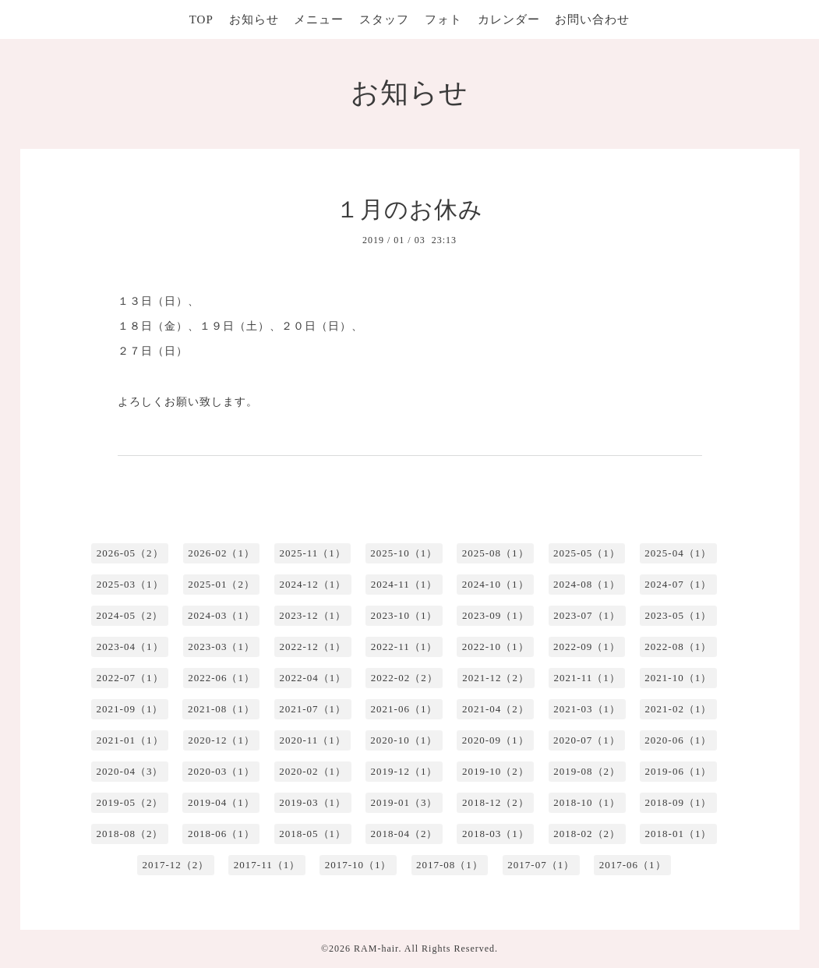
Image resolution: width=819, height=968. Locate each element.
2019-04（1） (221, 802)
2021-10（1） (677, 678)
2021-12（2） (495, 678)
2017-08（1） (449, 865)
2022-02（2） (404, 678)
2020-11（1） (312, 740)
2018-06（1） (221, 833)
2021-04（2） (495, 709)
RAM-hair (376, 948)
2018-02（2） (586, 833)
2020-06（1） (677, 740)
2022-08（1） (677, 646)
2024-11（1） (404, 584)
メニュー (319, 19)
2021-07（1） (312, 709)
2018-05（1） (312, 833)
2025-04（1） (677, 553)
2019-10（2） (495, 771)
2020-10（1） (403, 740)
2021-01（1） (130, 740)
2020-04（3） (130, 771)
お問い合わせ (592, 19)
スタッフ (384, 19)
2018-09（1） (678, 802)
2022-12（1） (312, 646)
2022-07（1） (130, 678)
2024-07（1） (677, 584)
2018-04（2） (404, 833)
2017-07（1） (540, 865)
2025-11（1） (312, 553)
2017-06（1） (632, 865)
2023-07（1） (586, 615)
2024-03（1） (221, 615)
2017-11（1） (267, 865)
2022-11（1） (404, 646)
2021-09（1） (130, 709)
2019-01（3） (404, 802)
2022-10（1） (495, 646)
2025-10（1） (403, 553)
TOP (201, 19)
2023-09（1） (495, 615)
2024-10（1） (495, 584)
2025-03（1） (130, 584)
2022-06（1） (221, 678)
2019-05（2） (130, 802)
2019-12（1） (404, 771)
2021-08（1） (221, 709)
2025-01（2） (221, 584)
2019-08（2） (586, 771)
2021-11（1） (587, 678)
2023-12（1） (312, 615)
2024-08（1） (586, 584)
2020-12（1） (221, 740)
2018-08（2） (130, 833)
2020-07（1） (586, 740)
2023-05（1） (678, 615)
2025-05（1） (586, 553)
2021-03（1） (586, 709)
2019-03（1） (312, 802)
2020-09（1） (495, 740)
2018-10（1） (586, 802)
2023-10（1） (404, 615)
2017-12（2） (175, 865)
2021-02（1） (678, 709)
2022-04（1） (312, 678)
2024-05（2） (130, 615)
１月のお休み (409, 209)
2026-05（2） (130, 553)
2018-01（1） (678, 833)
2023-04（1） (130, 646)
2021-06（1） (404, 709)
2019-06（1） (678, 771)
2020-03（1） (221, 771)
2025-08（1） (495, 553)
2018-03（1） (495, 833)
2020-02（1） (312, 771)
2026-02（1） (221, 553)
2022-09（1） (586, 646)
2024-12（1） (312, 584)
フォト (443, 19)
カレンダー (509, 19)
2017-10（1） (358, 865)
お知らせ (254, 19)
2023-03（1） (221, 646)
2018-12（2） (495, 802)
